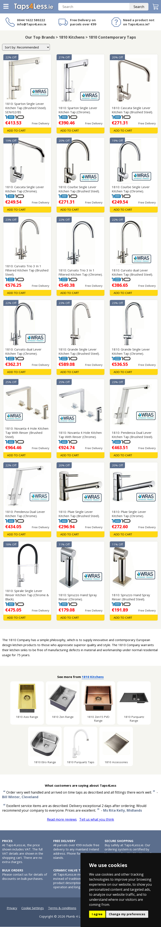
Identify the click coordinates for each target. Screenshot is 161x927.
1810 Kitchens (93, 677)
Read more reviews (62, 819)
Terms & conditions (62, 908)
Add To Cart (16, 131)
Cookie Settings (32, 908)
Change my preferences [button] (127, 914)
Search (139, 7)
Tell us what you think (96, 819)
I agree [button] (97, 914)
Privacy (12, 908)
